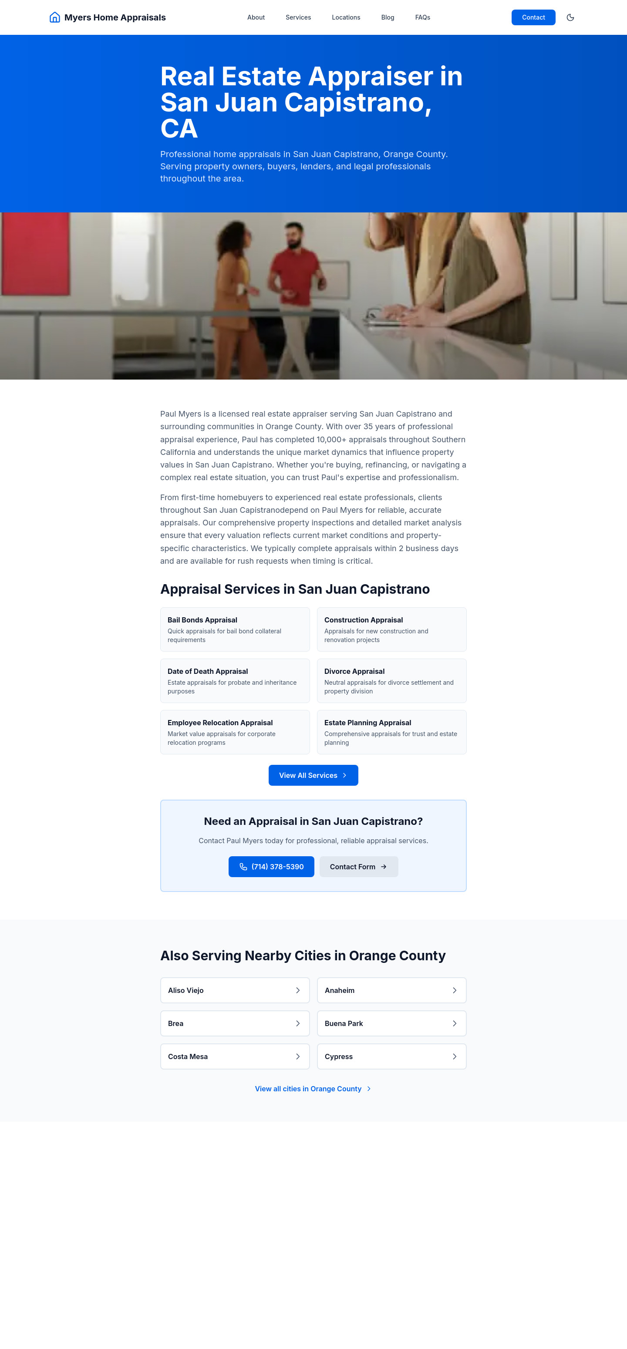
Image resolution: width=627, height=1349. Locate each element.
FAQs (423, 17)
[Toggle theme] (570, 17)
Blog (387, 17)
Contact (533, 17)
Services (298, 17)
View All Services (313, 775)
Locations (346, 17)
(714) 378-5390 (271, 866)
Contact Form (359, 866)
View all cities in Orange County (313, 1088)
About (256, 17)
